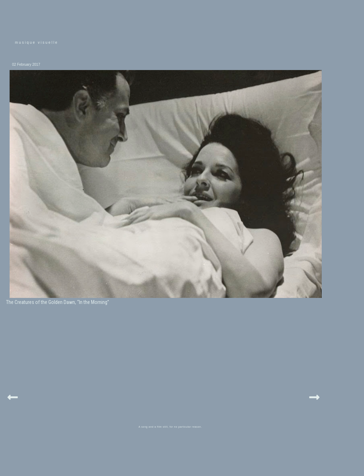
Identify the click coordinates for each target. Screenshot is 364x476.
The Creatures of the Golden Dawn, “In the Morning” (57, 302)
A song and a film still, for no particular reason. (170, 427)
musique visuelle (36, 42)
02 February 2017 (26, 64)
